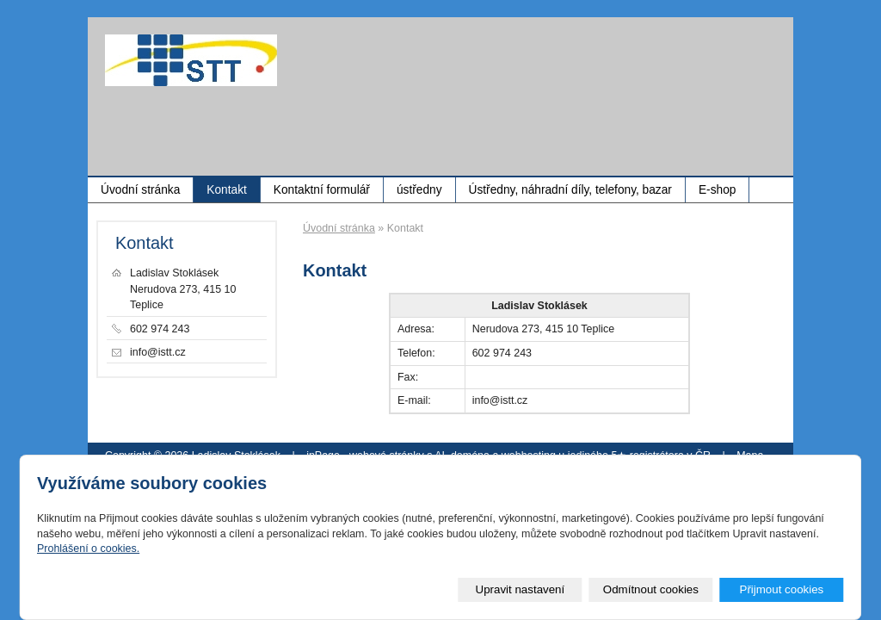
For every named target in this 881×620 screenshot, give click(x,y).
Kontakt (226, 189)
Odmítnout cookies (651, 589)
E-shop (717, 189)
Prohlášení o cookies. (88, 548)
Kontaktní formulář (322, 189)
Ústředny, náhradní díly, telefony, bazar (570, 189)
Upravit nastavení (520, 589)
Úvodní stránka (140, 189)
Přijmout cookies (781, 589)
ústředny (419, 189)
